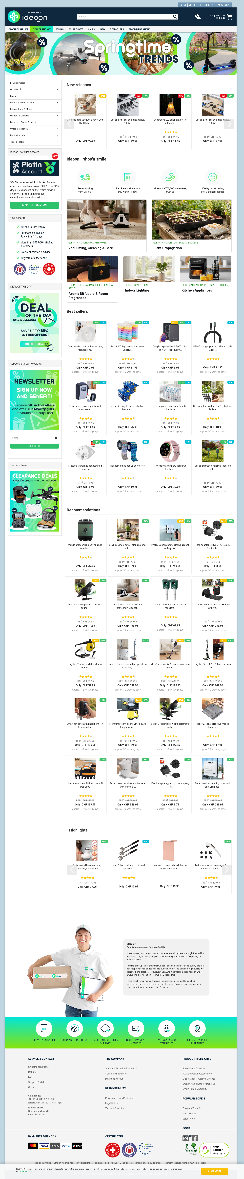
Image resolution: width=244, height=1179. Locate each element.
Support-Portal (36, 1082)
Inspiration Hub (17, 135)
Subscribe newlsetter (116, 1073)
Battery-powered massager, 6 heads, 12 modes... (210, 867)
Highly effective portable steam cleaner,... (85, 666)
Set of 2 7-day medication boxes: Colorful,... (128, 348)
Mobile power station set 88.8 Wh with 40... (213, 606)
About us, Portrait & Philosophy (121, 1068)
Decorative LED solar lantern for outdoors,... (170, 121)
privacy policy (25, 1171)
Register (34, 446)
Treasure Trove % (192, 1108)
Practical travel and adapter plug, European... (85, 467)
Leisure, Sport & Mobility (22, 109)
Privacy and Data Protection (119, 1098)
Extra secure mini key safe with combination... (85, 408)
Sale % (91, 29)
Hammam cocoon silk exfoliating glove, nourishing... (170, 867)
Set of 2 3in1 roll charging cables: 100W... (213, 121)
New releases (190, 1113)
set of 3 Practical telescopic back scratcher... (128, 867)
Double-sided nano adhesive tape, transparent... (85, 348)
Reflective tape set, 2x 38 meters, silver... (127, 467)
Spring (60, 29)
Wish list (223, 5)
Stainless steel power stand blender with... (127, 547)
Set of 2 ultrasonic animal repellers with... (213, 467)
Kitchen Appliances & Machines (199, 1084)
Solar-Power (189, 1118)
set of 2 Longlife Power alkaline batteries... (127, 408)
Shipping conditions (38, 1067)
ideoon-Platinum (18, 29)
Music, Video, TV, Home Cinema (199, 1078)
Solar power (76, 29)
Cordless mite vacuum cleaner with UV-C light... (85, 121)
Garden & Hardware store (22, 102)
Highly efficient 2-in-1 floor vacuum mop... (213, 666)
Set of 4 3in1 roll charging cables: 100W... (128, 121)
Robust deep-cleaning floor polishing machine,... (128, 666)
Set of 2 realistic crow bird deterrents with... (170, 725)
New (102, 29)
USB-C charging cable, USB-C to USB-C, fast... (212, 348)
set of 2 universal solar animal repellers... (170, 606)
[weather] (198, 16)
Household (15, 89)
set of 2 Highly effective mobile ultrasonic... (213, 725)
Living (13, 96)
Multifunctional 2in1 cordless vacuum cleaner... (170, 666)
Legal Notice (111, 1103)
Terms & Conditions (115, 1108)
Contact (32, 1087)
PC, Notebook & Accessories (197, 1073)
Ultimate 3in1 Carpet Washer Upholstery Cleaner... (128, 606)
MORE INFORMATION (34, 205)
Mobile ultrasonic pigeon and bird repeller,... (85, 547)
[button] (69, 124)
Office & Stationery (19, 129)
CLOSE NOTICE (214, 1171)
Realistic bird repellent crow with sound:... (85, 606)
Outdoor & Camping (19, 115)
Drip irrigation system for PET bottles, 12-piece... (212, 408)
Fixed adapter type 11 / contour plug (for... (170, 785)
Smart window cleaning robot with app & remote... (212, 785)
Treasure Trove (17, 142)
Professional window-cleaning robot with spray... (170, 547)
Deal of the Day (42, 29)
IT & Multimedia (17, 83)
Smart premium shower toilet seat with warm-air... (128, 785)
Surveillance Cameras (194, 1068)
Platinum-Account (114, 1078)
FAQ (30, 1077)
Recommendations (139, 29)
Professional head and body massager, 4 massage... (87, 867)
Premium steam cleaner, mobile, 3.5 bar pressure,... (127, 725)
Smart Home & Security (195, 1089)
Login (209, 5)
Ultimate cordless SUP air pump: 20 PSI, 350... (85, 785)
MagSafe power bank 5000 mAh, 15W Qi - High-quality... (170, 348)
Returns (32, 1072)
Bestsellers (117, 29)
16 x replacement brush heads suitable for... (170, 408)
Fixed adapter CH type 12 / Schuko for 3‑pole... (213, 547)
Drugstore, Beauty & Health (23, 122)
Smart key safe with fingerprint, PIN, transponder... (85, 725)
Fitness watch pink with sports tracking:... (170, 467)
